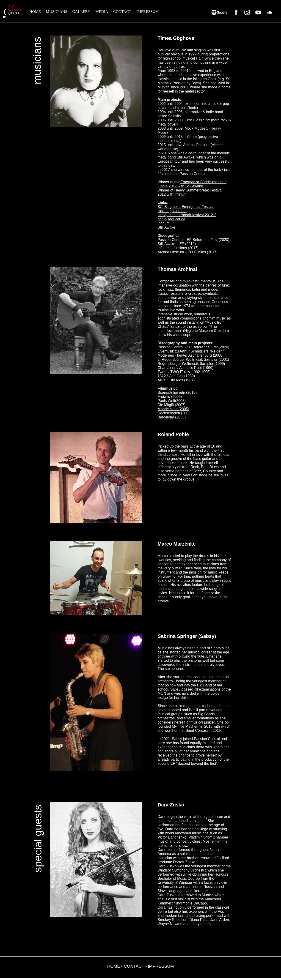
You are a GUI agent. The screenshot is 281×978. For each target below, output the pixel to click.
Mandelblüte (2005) (173, 409)
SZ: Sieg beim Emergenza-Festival (186, 207)
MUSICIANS (56, 11)
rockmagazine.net (172, 211)
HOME (35, 11)
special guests (38, 838)
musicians (37, 60)
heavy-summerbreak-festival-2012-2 (187, 215)
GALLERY (81, 11)
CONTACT (122, 11)
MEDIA (101, 11)
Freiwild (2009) (170, 397)
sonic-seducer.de (171, 219)
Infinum (164, 223)
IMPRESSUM (147, 11)
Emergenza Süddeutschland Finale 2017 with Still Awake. (192, 184)
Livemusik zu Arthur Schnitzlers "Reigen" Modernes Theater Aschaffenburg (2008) (191, 353)
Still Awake (166, 227)
